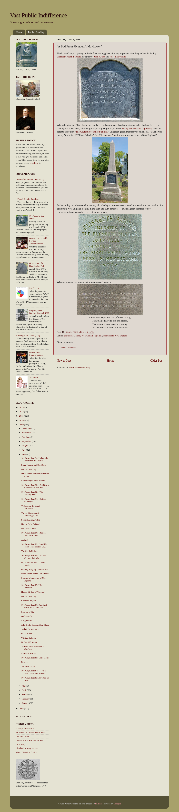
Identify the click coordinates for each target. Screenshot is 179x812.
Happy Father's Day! (30, 524)
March (25, 694)
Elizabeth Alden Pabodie (69, 56)
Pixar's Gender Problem (27, 199)
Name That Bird (28, 528)
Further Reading (36, 32)
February (26, 699)
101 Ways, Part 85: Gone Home (35, 657)
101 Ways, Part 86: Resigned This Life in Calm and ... (34, 606)
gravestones (69, 335)
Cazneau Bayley (28, 600)
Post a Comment (68, 347)
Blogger (117, 803)
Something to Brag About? (33, 480)
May (24, 686)
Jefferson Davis (28, 666)
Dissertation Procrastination (36, 353)
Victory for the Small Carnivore (30, 507)
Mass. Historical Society (26, 752)
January (25, 703)
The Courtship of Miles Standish (92, 131)
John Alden (99, 56)
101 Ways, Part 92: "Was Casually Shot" (32, 493)
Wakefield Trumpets (30, 629)
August (25, 445)
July (24, 450)
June (24, 454)
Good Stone (26, 633)
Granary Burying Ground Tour (34, 569)
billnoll (98, 803)
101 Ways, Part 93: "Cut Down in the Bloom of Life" (35, 486)
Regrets (24, 662)
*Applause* (26, 620)
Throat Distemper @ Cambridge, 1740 (30, 514)
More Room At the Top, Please (35, 573)
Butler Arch (26, 616)
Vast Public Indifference (38, 15)
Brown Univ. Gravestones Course (30, 732)
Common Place (22, 736)
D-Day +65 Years (29, 642)
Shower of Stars (28, 612)
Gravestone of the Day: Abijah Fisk (37, 264)
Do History (21, 744)
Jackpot (24, 540)
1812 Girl (33, 377)
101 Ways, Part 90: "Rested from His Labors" (33, 534)
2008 (21, 708)
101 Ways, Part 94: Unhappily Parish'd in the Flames (34, 459)
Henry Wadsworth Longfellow (136, 128)
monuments (108, 335)
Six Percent (34, 288)
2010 (21, 420)
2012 (21, 411)
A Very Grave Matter (25, 728)
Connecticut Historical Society (29, 740)
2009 (21, 424)
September (27, 441)
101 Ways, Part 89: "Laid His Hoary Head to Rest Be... (34, 545)
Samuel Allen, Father (30, 520)
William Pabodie (28, 638)
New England (121, 335)
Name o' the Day (28, 469)
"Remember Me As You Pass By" (30, 179)
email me (34, 163)
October (26, 437)
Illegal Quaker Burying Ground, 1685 (39, 311)
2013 (21, 407)
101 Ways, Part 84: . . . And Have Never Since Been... (34, 672)
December (26, 428)
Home (19, 32)
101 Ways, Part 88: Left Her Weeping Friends (33, 556)
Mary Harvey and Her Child (33, 465)
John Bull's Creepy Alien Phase (35, 625)
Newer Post (64, 360)
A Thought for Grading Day (28, 335)
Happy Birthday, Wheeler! (33, 592)
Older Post (156, 360)
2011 (21, 416)
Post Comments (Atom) (79, 367)
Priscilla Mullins (118, 56)
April (24, 690)
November (27, 432)
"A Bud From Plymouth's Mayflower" (32, 647)
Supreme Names (28, 653)
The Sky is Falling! (29, 551)
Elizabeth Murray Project (27, 748)
